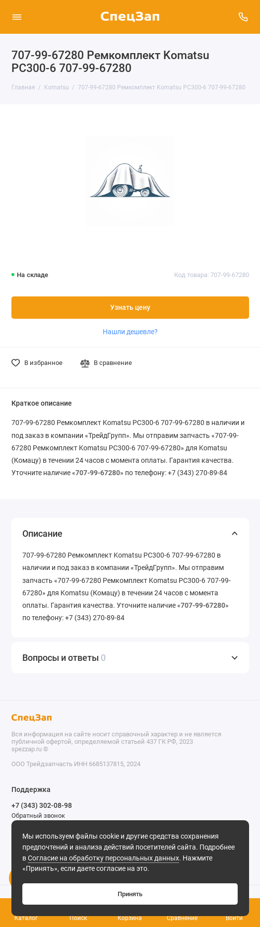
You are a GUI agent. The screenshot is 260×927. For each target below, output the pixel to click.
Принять (130, 894)
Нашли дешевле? (130, 332)
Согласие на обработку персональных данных (103, 858)
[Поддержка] (243, 17)
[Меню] (17, 17)
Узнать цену (130, 307)
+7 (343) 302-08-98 (41, 805)
